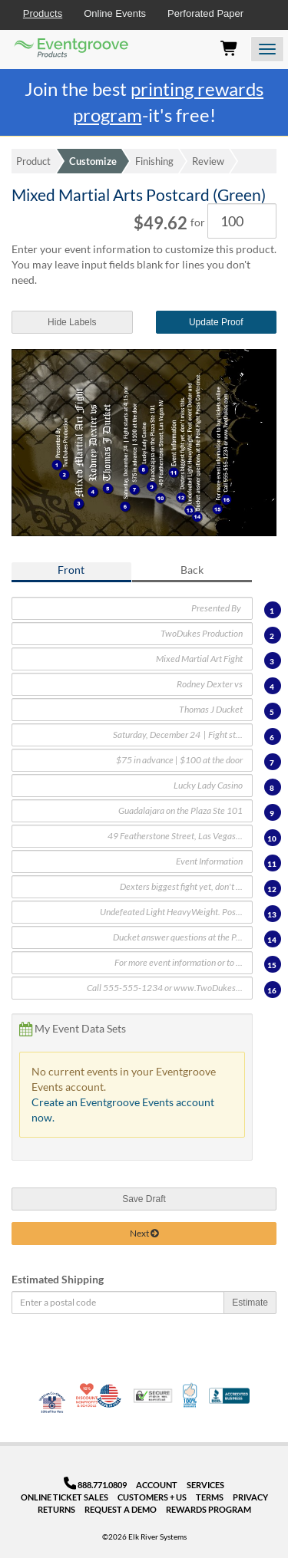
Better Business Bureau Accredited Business (229, 1396)
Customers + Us (152, 1497)
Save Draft (144, 1199)
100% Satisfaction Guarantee (191, 1395)
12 (271, 889)
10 (271, 838)
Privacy (250, 1497)
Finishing (154, 161)
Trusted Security (153, 1396)
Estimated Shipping (58, 1279)
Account (156, 1485)
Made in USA (109, 1395)
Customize (93, 161)
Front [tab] (71, 569)
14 (271, 939)
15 (271, 965)
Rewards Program (208, 1509)
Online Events (115, 13)
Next (144, 1233)
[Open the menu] (267, 49)
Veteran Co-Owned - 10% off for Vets (52, 1405)
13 (271, 914)
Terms (209, 1497)
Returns (56, 1509)
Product (33, 161)
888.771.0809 (95, 1485)
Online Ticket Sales (64, 1497)
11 (271, 863)
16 (271, 990)
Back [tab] (192, 569)
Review (208, 161)
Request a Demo (120, 1509)
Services (205, 1485)
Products (42, 13)
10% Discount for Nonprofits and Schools (88, 1395)
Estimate (250, 1302)
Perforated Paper (205, 13)
